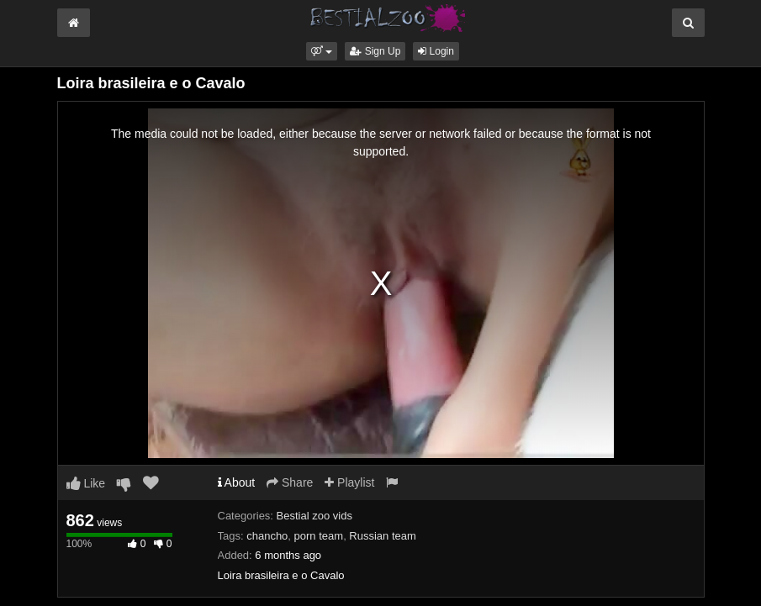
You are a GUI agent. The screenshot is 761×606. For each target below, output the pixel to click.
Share (290, 482)
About (237, 482)
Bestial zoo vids (314, 515)
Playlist (349, 482)
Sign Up (375, 51)
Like (86, 483)
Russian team (382, 536)
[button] (321, 51)
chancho (267, 536)
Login (436, 51)
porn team (319, 536)
